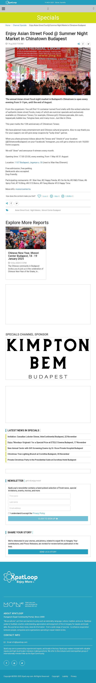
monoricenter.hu (23, 189)
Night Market (35, 210)
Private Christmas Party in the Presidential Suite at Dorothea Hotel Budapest (42, 460)
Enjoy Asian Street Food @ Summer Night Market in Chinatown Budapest (47, 36)
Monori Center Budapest (51, 210)
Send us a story (48, 552)
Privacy (74, 676)
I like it (56, 196)
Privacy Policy (39, 513)
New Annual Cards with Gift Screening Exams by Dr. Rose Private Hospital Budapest (45, 448)
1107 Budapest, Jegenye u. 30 (29, 162)
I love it (45, 196)
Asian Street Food (22, 210)
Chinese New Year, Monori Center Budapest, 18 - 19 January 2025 (23, 256)
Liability (65, 676)
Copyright (55, 676)
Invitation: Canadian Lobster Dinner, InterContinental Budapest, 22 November (42, 436)
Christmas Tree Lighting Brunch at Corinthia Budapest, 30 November (38, 454)
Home (8, 25)
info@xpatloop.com (19, 642)
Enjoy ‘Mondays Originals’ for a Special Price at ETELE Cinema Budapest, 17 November (47, 442)
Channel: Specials (20, 25)
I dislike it (69, 196)
